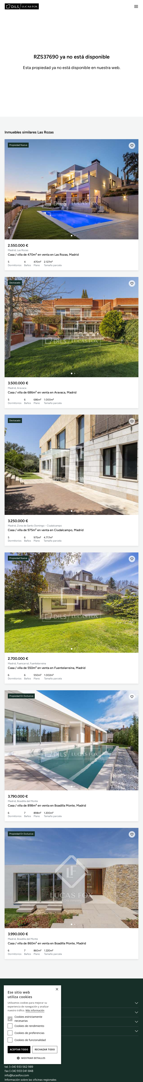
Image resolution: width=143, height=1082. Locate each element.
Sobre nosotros (16, 1003)
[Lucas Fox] (22, 6)
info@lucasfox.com (17, 1075)
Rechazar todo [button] (45, 1049)
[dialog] (32, 1024)
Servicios (11, 1012)
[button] (32, 1058)
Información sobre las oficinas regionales (31, 1079)
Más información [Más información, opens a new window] (35, 1010)
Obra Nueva (13, 1031)
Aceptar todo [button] (19, 1049)
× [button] (56, 989)
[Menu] (136, 6)
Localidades (13, 1022)
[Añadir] (132, 146)
